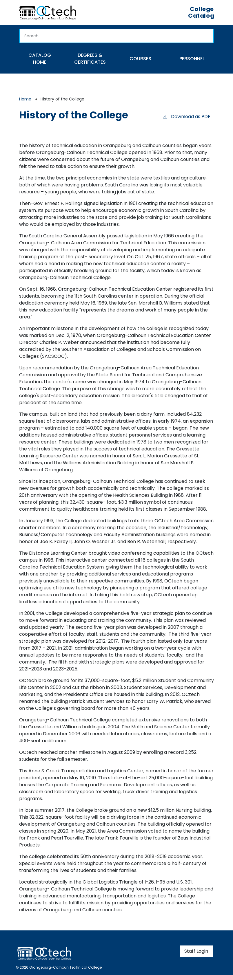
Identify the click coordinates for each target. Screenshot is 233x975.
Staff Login (196, 951)
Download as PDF (186, 116)
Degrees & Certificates (90, 58)
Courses (140, 58)
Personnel (192, 58)
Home (25, 99)
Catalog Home (39, 58)
